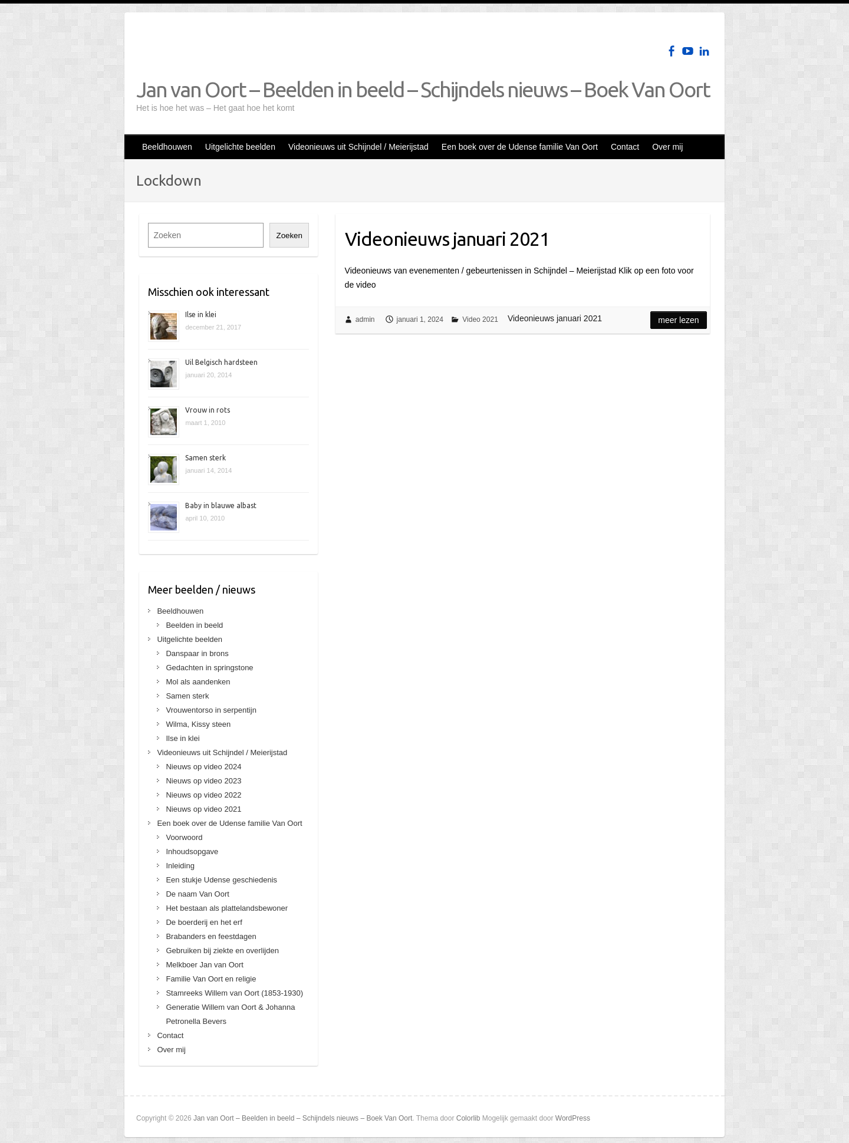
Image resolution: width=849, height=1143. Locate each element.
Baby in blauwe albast (220, 505)
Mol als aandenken (198, 681)
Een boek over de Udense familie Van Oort (520, 146)
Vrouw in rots (207, 410)
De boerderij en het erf (204, 922)
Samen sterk (205, 458)
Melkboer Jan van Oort (204, 964)
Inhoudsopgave (192, 851)
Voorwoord (184, 837)
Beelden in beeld (194, 625)
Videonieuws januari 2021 (447, 238)
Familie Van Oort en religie (211, 978)
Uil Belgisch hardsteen (221, 362)
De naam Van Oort (197, 894)
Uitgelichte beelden (240, 146)
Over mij (667, 146)
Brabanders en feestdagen (211, 936)
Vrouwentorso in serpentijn (211, 710)
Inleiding (180, 865)
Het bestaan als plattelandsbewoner (227, 908)
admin (365, 319)
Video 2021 (480, 319)
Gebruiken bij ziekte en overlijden (222, 950)
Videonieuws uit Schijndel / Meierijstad (358, 146)
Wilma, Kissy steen (198, 724)
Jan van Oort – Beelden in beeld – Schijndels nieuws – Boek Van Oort (423, 89)
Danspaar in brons (197, 653)
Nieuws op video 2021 (203, 809)
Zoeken (289, 235)
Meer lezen (678, 320)
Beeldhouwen (167, 146)
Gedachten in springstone (209, 667)
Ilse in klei (200, 314)
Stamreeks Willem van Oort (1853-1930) (234, 993)
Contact (625, 146)
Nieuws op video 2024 (203, 766)
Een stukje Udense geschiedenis (221, 879)
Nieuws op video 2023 (203, 780)
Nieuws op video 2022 (203, 794)
